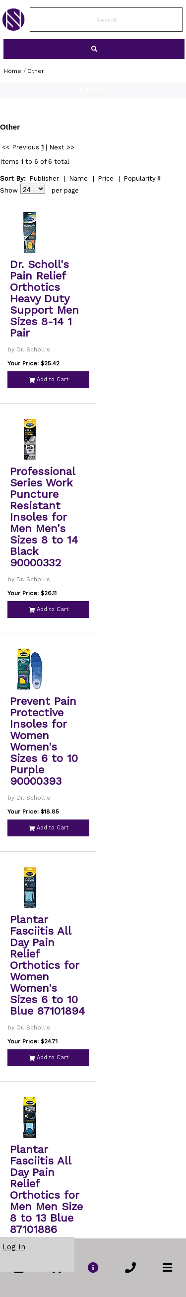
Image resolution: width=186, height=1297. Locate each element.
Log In (13, 1246)
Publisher (44, 178)
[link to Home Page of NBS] (13, 28)
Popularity (140, 178)
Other (35, 71)
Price (106, 178)
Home (12, 71)
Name (78, 178)
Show (9, 190)
